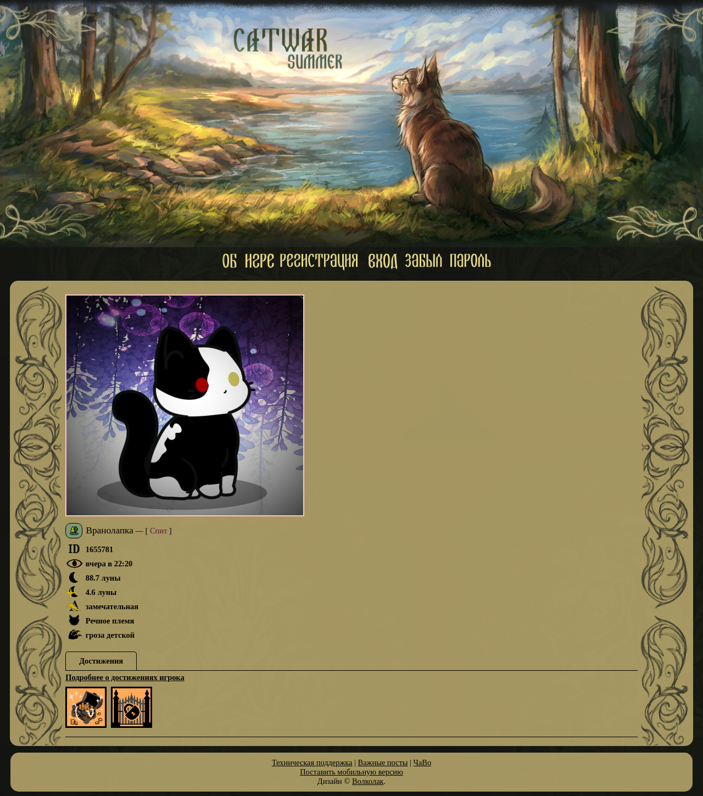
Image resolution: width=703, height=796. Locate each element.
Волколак (368, 781)
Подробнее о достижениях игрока (124, 677)
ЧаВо (423, 762)
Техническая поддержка (312, 762)
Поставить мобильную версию (351, 771)
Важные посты (383, 762)
